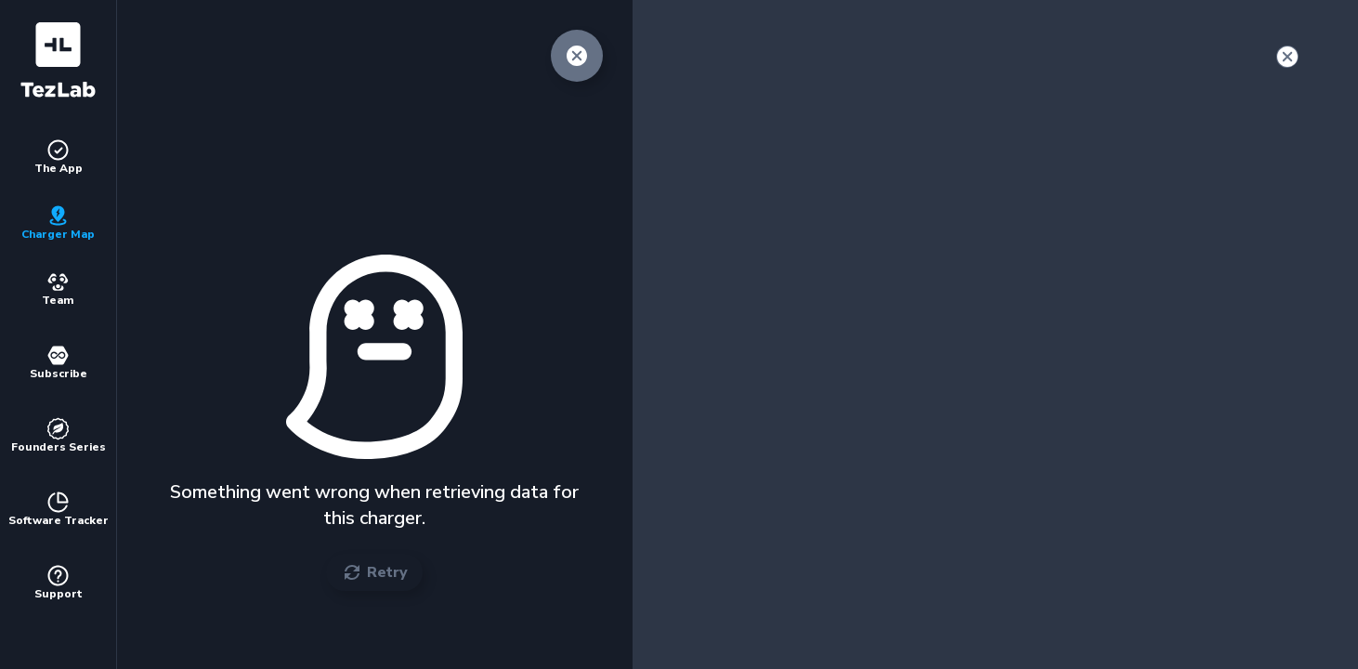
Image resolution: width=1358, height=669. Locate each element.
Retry (374, 572)
